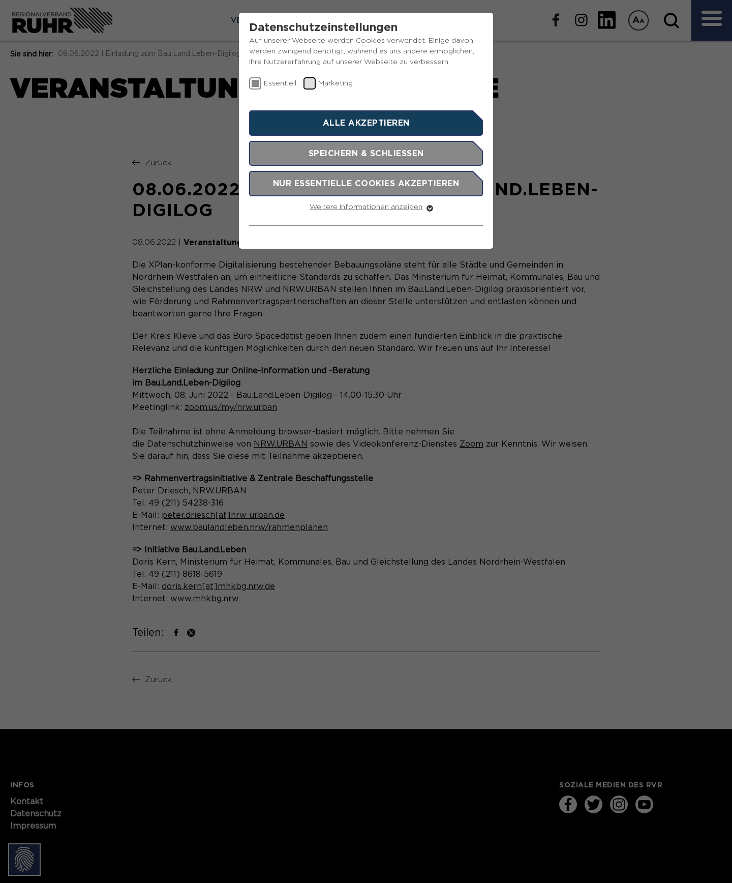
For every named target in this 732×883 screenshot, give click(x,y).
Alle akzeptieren (366, 122)
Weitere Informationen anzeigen (366, 207)
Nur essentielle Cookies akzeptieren (366, 183)
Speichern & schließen (366, 153)
